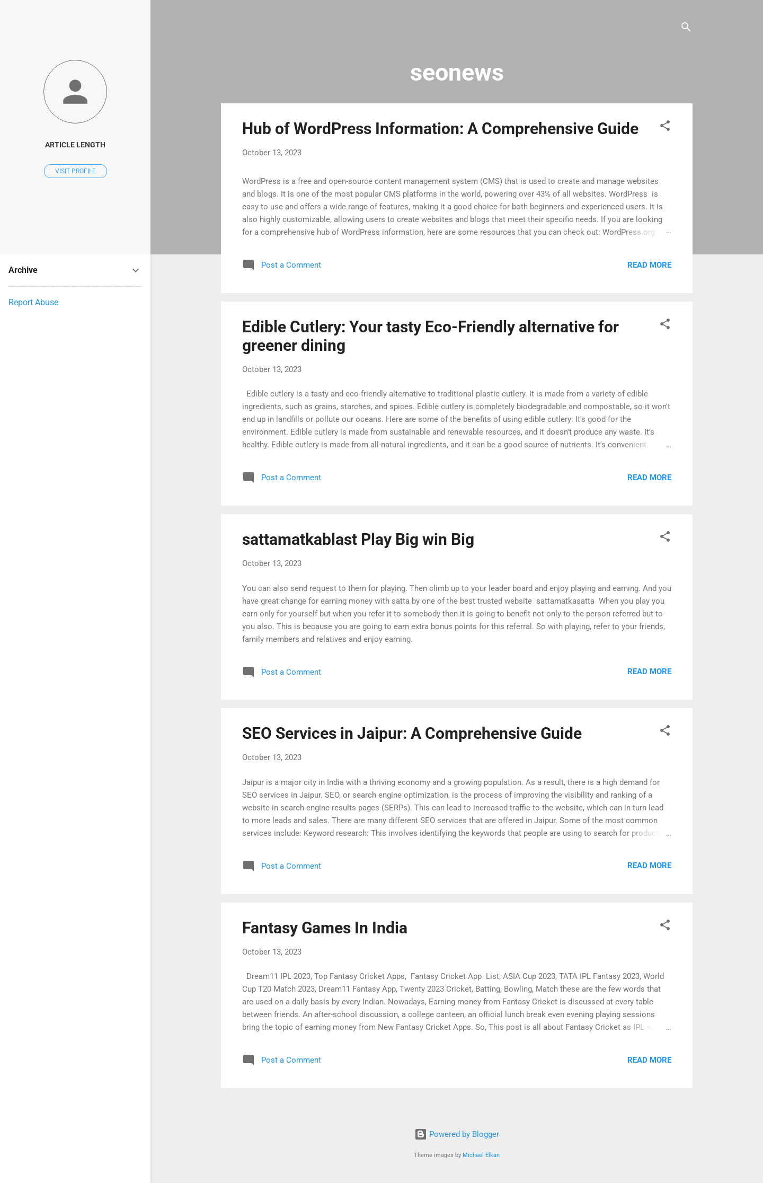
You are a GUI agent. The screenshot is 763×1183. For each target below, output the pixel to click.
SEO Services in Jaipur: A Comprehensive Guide (412, 733)
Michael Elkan (481, 1155)
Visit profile (75, 171)
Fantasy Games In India (324, 928)
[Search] (686, 29)
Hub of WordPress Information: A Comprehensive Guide (440, 128)
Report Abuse (33, 302)
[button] (665, 127)
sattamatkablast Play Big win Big (358, 539)
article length (75, 144)
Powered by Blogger (456, 1134)
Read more (649, 265)
